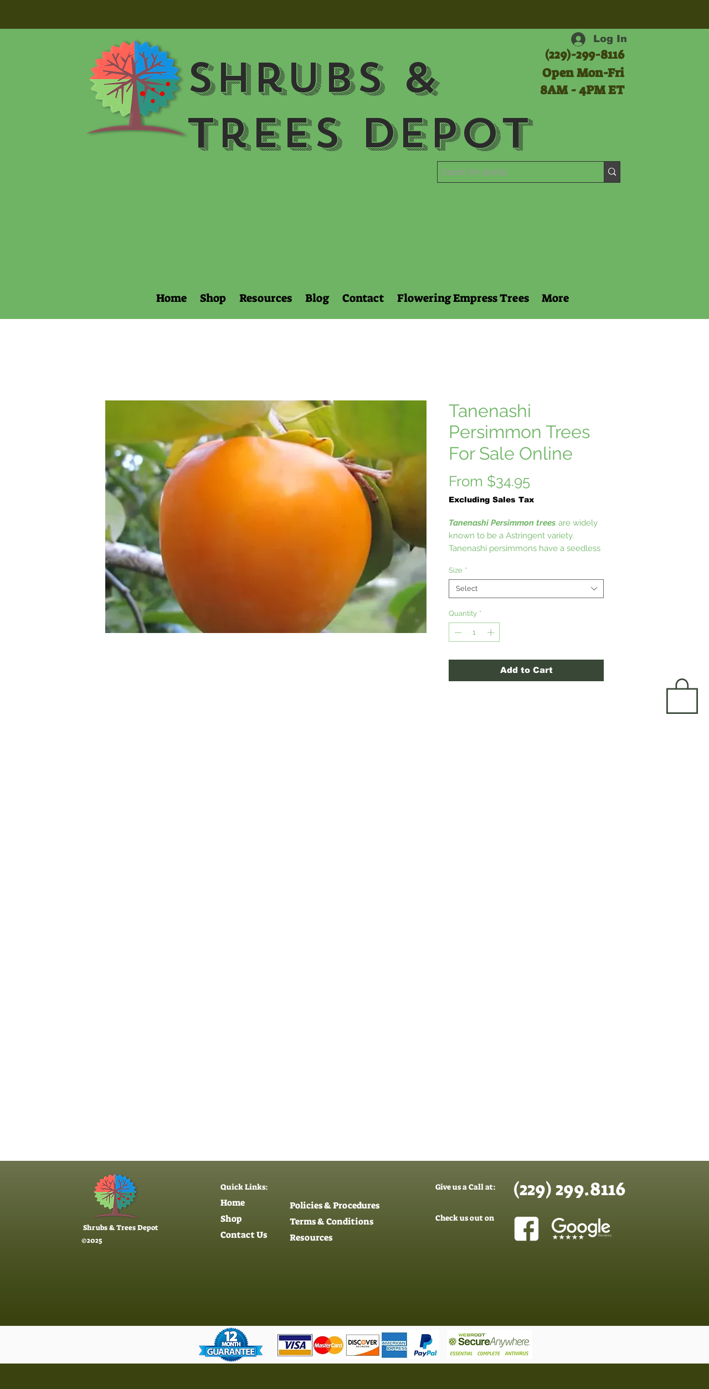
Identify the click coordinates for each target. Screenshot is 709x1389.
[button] (264, 298)
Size (458, 570)
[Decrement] (457, 632)
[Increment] (492, 632)
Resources (311, 1237)
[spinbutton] (474, 632)
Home (232, 1202)
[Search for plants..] (510, 172)
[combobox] (526, 588)
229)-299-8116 (586, 55)
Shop (231, 1219)
